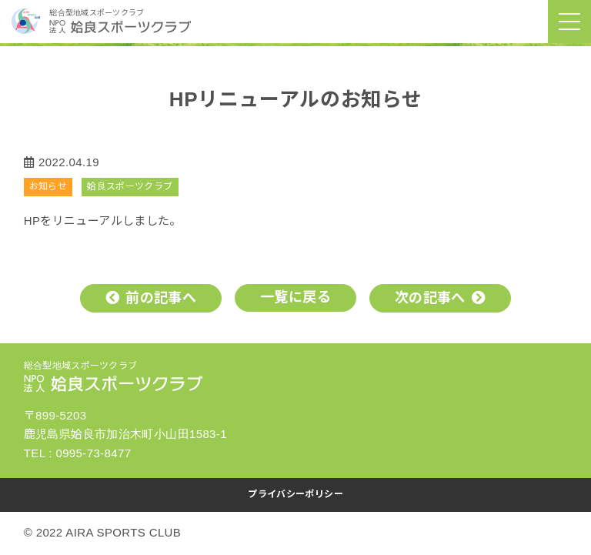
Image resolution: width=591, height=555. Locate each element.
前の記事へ (160, 298)
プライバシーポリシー (295, 494)
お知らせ (48, 186)
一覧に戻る (295, 297)
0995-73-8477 (93, 453)
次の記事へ (430, 298)
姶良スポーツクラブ (129, 186)
